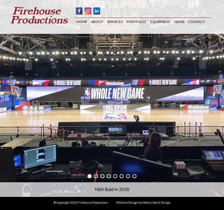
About (97, 22)
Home (81, 22)
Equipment (160, 22)
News (179, 22)
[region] (112, 98)
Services (115, 22)
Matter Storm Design (156, 202)
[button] (90, 176)
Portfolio (136, 22)
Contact (196, 22)
